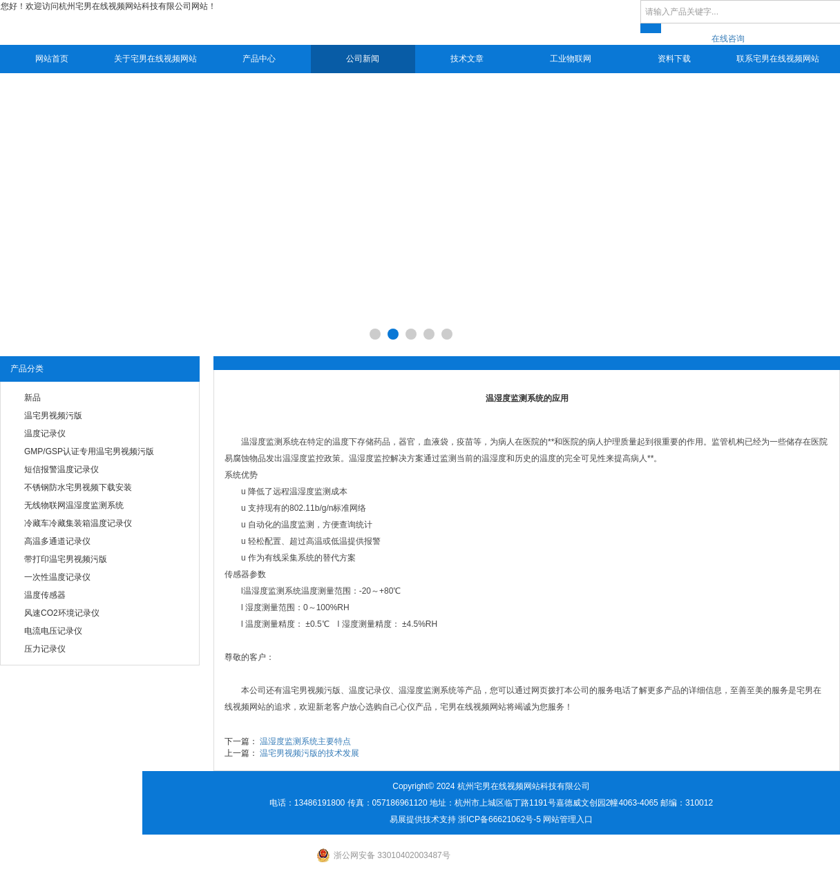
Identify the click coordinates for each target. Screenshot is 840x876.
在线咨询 (728, 38)
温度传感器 (45, 595)
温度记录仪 (45, 433)
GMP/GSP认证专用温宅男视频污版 (89, 451)
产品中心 (259, 59)
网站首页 (51, 59)
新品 (32, 397)
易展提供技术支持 (423, 819)
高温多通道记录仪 (57, 541)
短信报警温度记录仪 (61, 469)
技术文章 (467, 59)
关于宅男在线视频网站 (155, 59)
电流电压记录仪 (53, 631)
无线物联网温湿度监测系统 (74, 505)
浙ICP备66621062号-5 (499, 819)
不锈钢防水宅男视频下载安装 (78, 487)
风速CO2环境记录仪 (61, 613)
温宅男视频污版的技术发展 (309, 753)
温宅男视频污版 (53, 415)
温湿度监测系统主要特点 (305, 741)
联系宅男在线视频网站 (777, 59)
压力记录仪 (45, 649)
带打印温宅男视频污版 (65, 559)
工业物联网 (570, 59)
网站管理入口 (568, 819)
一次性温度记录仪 (57, 577)
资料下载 (674, 59)
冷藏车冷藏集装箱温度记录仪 (78, 523)
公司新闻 (362, 59)
